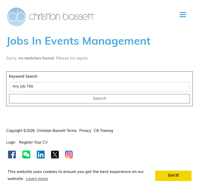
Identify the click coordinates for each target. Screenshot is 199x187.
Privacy (85, 131)
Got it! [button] (173, 176)
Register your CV (34, 143)
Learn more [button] (37, 179)
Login (11, 143)
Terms (72, 131)
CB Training (103, 131)
